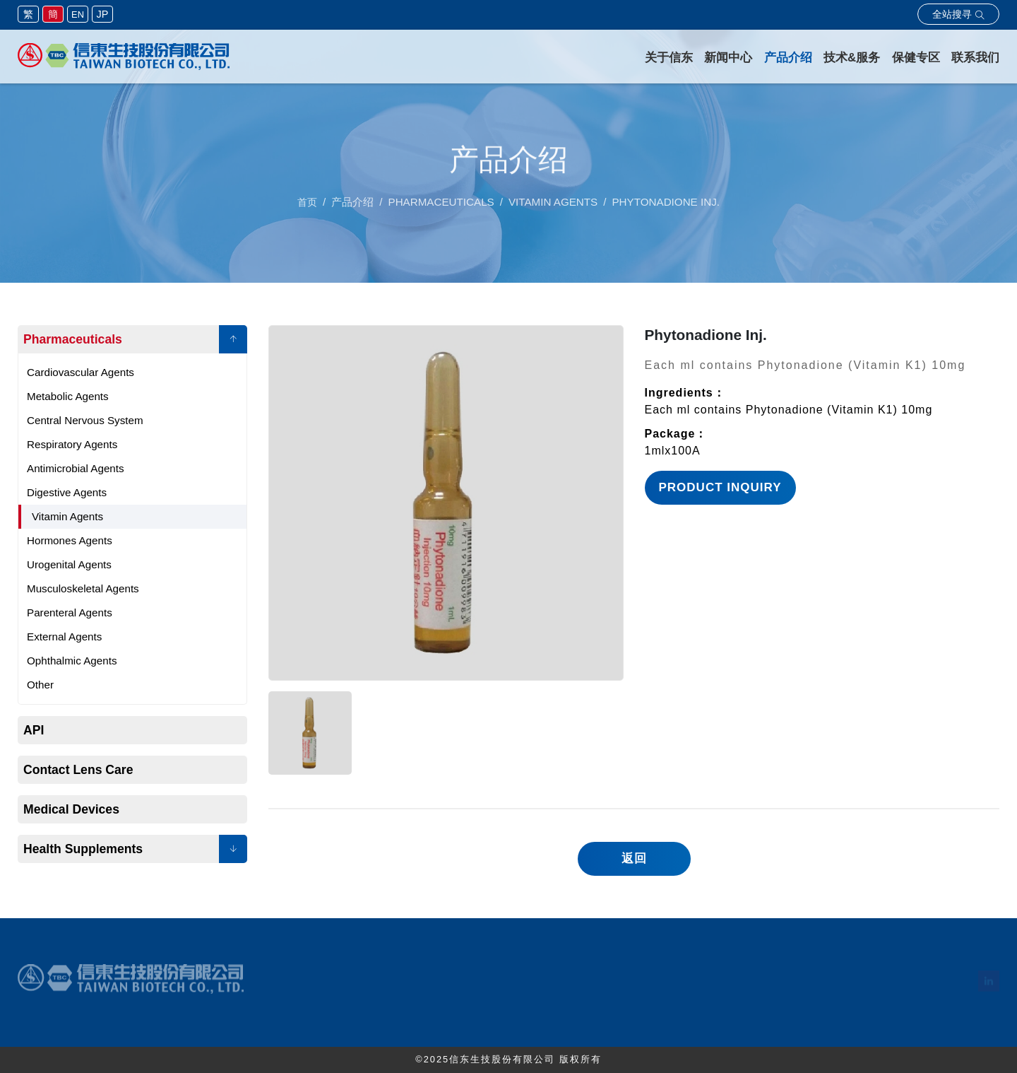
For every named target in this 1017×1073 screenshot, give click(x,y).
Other (40, 685)
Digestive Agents (67, 492)
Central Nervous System (85, 420)
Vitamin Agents (67, 516)
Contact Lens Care (78, 770)
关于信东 (669, 57)
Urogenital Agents (69, 564)
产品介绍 (788, 57)
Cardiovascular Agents (80, 372)
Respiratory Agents (72, 444)
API (33, 730)
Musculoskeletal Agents (83, 588)
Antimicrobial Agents (75, 468)
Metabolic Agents (68, 396)
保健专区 (916, 57)
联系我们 (975, 57)
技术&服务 (851, 57)
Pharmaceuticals (72, 339)
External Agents (64, 637)
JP (103, 14)
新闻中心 (728, 57)
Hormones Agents (69, 540)
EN (77, 14)
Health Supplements (83, 849)
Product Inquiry (720, 487)
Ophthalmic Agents (72, 661)
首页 (307, 205)
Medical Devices (71, 809)
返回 (634, 858)
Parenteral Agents (69, 612)
